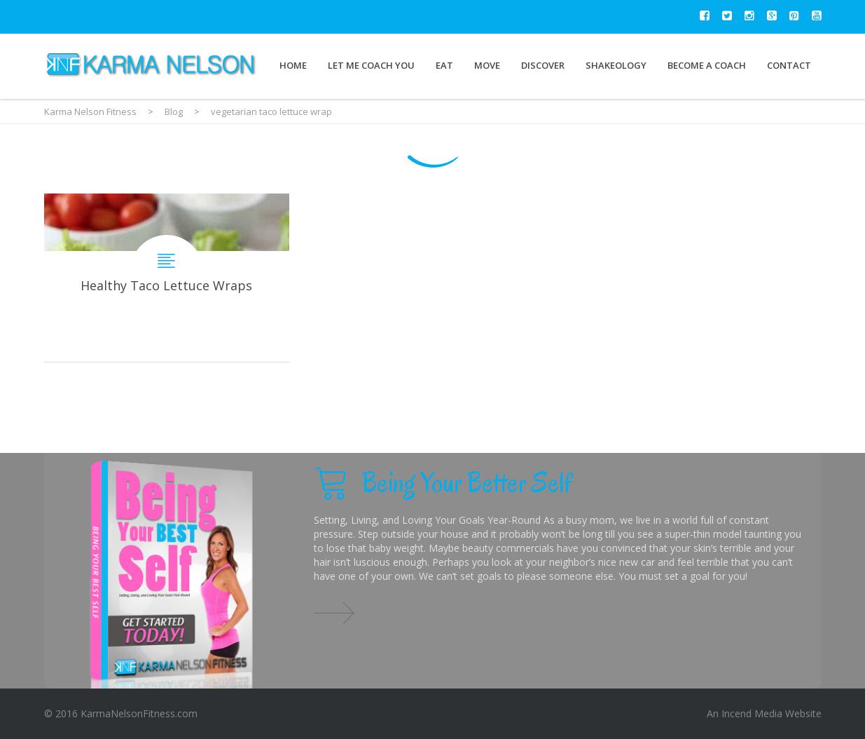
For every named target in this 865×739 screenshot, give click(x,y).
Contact (789, 65)
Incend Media (751, 713)
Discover (543, 65)
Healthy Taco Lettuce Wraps (166, 278)
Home (293, 65)
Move (487, 65)
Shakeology (616, 65)
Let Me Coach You (371, 65)
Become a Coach (706, 65)
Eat (444, 65)
